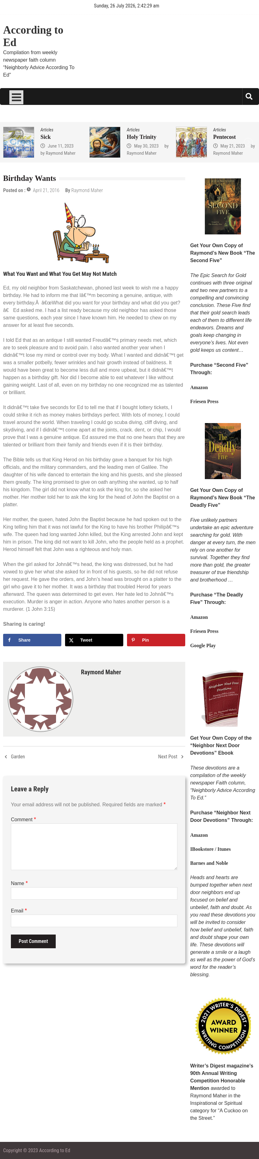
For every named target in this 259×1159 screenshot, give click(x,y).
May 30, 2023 (146, 146)
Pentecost (224, 137)
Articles (46, 129)
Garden (18, 757)
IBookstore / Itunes (210, 849)
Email (19, 910)
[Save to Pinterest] (156, 640)
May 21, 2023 (232, 146)
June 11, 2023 (60, 146)
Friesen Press (204, 401)
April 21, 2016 (46, 190)
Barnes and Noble (209, 863)
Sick (45, 137)
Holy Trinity (141, 137)
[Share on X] (94, 640)
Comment (23, 819)
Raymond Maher (61, 153)
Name (19, 883)
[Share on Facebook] (32, 640)
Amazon (199, 387)
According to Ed (33, 36)
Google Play (203, 645)
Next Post (167, 757)
